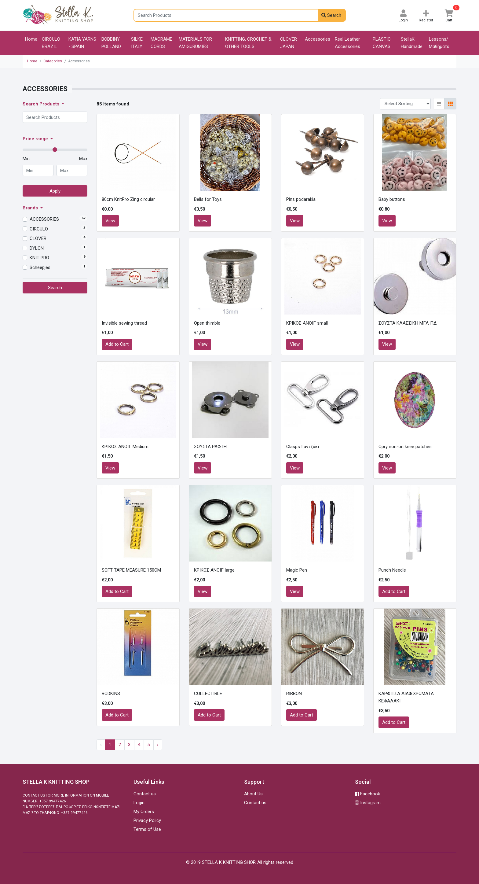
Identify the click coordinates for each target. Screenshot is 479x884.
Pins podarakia (301, 199)
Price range (36, 139)
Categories (52, 61)
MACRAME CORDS (161, 42)
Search (331, 15)
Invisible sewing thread (124, 323)
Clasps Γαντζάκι (302, 446)
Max (83, 158)
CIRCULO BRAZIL (51, 42)
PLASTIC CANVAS (382, 42)
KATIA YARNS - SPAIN (82, 42)
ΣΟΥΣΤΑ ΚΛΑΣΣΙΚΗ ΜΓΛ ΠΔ (407, 323)
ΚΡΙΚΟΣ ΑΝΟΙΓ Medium (125, 446)
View (110, 220)
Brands (31, 208)
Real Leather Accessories (347, 42)
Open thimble (207, 323)
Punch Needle (392, 570)
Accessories (317, 39)
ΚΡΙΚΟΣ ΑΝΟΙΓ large (214, 570)
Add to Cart (117, 344)
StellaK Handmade (411, 42)
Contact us (144, 794)
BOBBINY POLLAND (111, 42)
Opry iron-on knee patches (405, 446)
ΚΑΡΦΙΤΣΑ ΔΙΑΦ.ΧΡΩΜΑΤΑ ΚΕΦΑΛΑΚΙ (406, 697)
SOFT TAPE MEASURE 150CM (131, 570)
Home (31, 39)
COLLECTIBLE (208, 693)
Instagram (368, 802)
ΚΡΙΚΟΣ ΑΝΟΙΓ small (307, 323)
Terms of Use (147, 829)
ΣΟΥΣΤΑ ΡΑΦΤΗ (210, 446)
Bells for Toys (208, 199)
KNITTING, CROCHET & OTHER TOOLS (248, 42)
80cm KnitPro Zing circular (128, 199)
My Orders (143, 811)
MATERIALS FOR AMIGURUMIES (195, 42)
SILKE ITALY (137, 42)
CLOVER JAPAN (288, 42)
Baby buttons (391, 199)
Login (138, 802)
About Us (253, 794)
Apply (54, 191)
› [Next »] (158, 744)
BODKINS (111, 693)
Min (26, 158)
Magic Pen (296, 570)
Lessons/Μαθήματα (439, 42)
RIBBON (294, 693)
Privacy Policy (147, 820)
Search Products (41, 104)
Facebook (367, 794)
